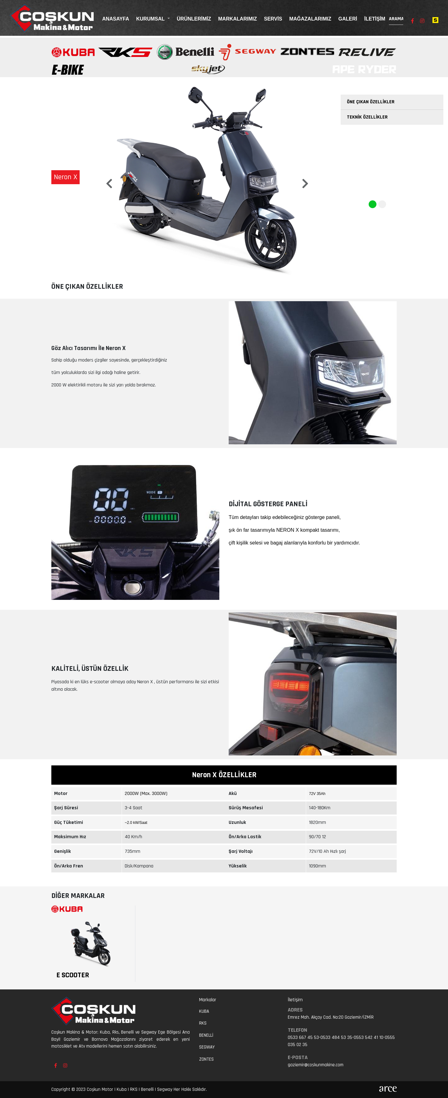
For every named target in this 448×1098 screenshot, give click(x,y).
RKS (203, 1023)
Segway (207, 1047)
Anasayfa (115, 18)
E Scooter (72, 975)
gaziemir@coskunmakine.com (315, 1065)
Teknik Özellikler (367, 117)
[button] (109, 178)
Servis (273, 18)
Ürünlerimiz (194, 18)
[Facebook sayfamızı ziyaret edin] (412, 21)
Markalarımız (237, 18)
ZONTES (206, 1059)
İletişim (374, 18)
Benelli (206, 1035)
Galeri (347, 18)
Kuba (204, 1011)
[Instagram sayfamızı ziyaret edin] (422, 21)
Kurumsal (151, 18)
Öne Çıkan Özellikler (370, 102)
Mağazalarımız (310, 18)
